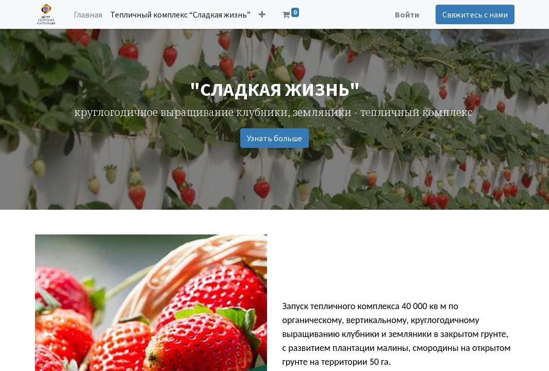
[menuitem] (88, 14)
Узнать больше (274, 138)
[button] (262, 14)
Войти (407, 14)
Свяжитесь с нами (475, 14)
